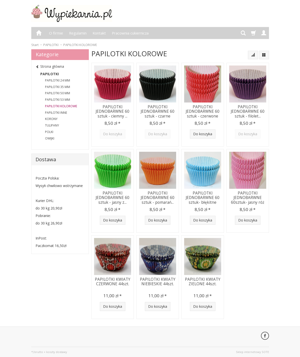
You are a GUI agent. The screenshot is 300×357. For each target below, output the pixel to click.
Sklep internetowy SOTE (252, 352)
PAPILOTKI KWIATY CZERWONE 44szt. (112, 281)
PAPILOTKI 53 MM (57, 100)
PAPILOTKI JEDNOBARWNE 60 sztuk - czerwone (202, 111)
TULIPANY (52, 125)
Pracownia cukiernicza (130, 33)
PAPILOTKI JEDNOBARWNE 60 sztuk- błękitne (202, 197)
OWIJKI (49, 138)
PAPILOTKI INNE (56, 112)
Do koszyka (202, 134)
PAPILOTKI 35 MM (57, 87)
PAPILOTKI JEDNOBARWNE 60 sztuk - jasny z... (112, 197)
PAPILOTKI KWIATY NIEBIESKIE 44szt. (157, 281)
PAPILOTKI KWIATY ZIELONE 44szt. (202, 281)
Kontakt (99, 33)
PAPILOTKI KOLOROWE (61, 106)
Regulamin (78, 33)
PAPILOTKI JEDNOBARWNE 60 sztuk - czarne (157, 111)
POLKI (49, 132)
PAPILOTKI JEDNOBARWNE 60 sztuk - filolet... (247, 111)
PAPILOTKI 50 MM (57, 93)
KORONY (51, 119)
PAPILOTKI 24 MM (57, 80)
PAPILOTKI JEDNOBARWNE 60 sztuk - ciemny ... (112, 111)
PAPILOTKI (49, 74)
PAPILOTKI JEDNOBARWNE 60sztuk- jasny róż (247, 197)
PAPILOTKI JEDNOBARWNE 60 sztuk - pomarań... (157, 197)
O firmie (56, 33)
